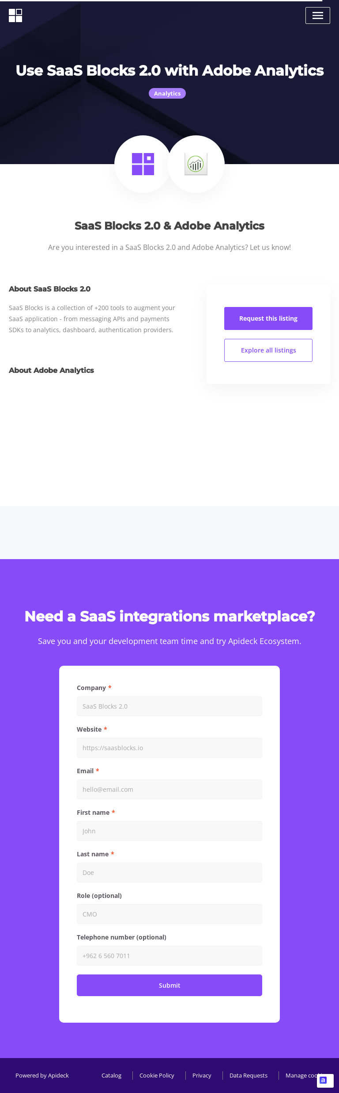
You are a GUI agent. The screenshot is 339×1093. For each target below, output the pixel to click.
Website (89, 729)
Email (85, 771)
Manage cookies (307, 1075)
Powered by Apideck (42, 1075)
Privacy (201, 1075)
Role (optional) (99, 895)
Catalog (111, 1075)
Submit (170, 985)
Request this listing (268, 318)
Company (91, 687)
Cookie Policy (156, 1075)
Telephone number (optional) (121, 937)
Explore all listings (268, 350)
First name (93, 812)
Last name (93, 854)
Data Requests (248, 1075)
